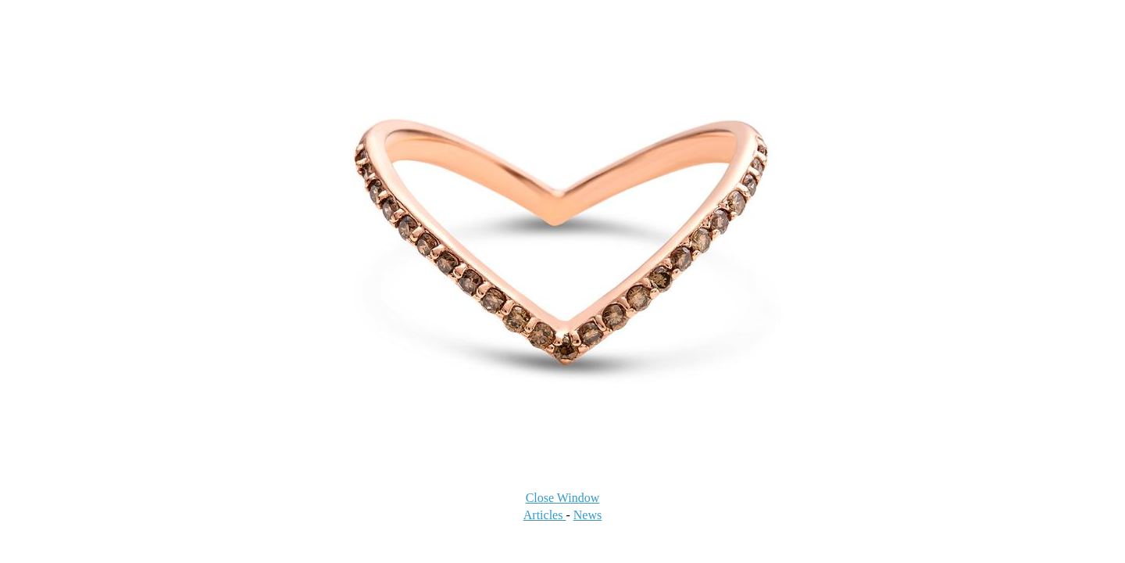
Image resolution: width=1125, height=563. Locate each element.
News (587, 515)
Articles (544, 515)
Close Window (563, 497)
